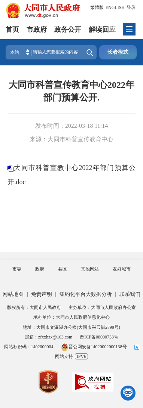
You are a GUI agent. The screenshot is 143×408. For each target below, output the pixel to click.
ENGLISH (115, 7)
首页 (12, 29)
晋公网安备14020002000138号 (94, 346)
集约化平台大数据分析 (86, 294)
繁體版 (97, 7)
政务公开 (67, 29)
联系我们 (129, 294)
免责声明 (41, 294)
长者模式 (117, 52)
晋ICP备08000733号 (99, 337)
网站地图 (13, 294)
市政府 (37, 29)
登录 (131, 7)
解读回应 (102, 29)
